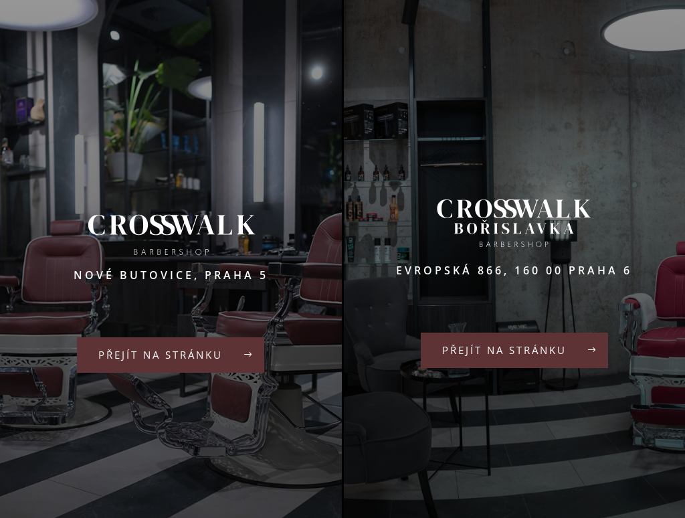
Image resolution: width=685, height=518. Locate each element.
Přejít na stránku (160, 354)
